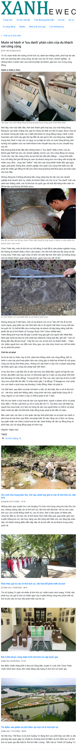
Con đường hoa (57, 26)
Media (22, 26)
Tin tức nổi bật (23, 20)
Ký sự (71, 20)
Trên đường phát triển (44, 20)
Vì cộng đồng (9, 26)
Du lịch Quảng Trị (13, 438)
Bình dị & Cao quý (37, 26)
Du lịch (61, 20)
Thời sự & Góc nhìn (12, 35)
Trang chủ (7, 20)
